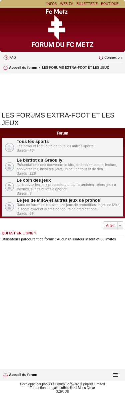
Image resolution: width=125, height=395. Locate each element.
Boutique (109, 4)
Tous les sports (33, 141)
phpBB (47, 384)
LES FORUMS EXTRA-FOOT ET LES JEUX (75, 67)
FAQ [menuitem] (12, 57)
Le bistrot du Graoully (39, 160)
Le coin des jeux (34, 180)
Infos (51, 4)
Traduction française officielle (52, 388)
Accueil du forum (23, 67)
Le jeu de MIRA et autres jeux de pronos (58, 200)
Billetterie (87, 4)
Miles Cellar (86, 388)
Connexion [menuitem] (113, 57)
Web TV (66, 4)
